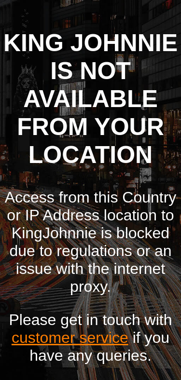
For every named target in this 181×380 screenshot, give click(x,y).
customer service (70, 337)
